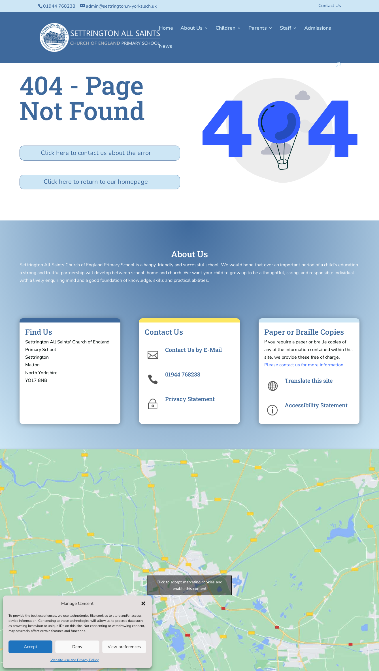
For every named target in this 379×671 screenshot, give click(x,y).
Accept (30, 647)
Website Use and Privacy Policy (74, 660)
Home (166, 28)
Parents (257, 28)
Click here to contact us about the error (96, 153)
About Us (191, 28)
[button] (143, 603)
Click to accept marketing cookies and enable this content (189, 585)
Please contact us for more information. (304, 365)
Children (225, 28)
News (165, 46)
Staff (285, 28)
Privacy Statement (190, 398)
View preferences (124, 647)
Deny (77, 647)
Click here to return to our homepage (96, 182)
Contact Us (329, 6)
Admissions (317, 28)
